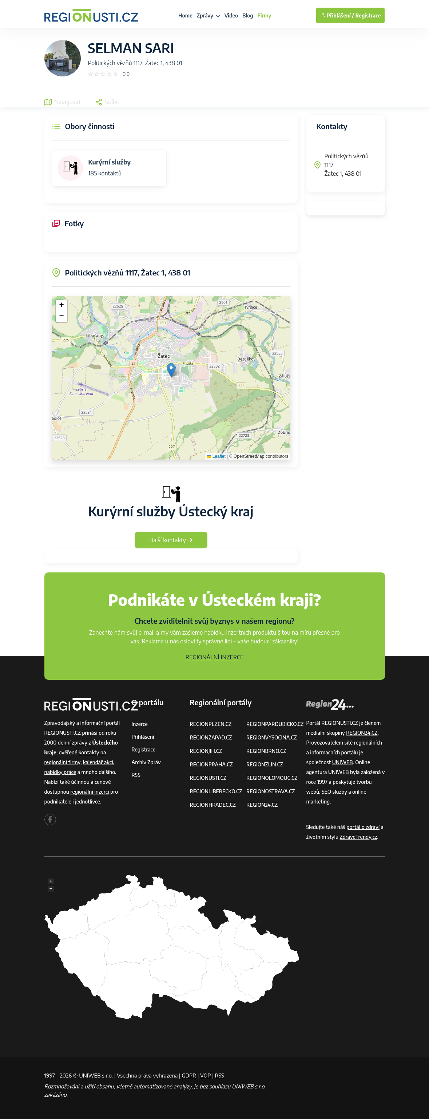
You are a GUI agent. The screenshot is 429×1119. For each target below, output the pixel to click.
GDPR (189, 1075)
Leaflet (216, 456)
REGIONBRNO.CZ (266, 751)
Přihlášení (143, 737)
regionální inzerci (89, 792)
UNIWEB (342, 762)
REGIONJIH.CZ (206, 751)
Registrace (368, 15)
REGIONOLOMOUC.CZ (272, 778)
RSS (136, 775)
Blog (247, 15)
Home (185, 15)
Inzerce (140, 724)
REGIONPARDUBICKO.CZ (275, 724)
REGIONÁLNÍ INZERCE (215, 657)
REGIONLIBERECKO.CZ (216, 791)
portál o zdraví (363, 827)
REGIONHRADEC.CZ (212, 805)
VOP (205, 1075)
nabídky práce (60, 772)
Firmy (264, 15)
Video (231, 15)
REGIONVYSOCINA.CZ (271, 737)
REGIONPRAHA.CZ (211, 764)
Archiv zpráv (146, 762)
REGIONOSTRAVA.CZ (270, 791)
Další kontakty (170, 540)
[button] (171, 370)
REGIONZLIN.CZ (264, 764)
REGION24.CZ (262, 805)
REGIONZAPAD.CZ (211, 737)
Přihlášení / (337, 15)
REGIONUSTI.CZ (208, 778)
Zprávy (208, 15)
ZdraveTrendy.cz (358, 837)
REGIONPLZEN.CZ (210, 724)
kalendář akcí (98, 762)
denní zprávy (72, 742)
